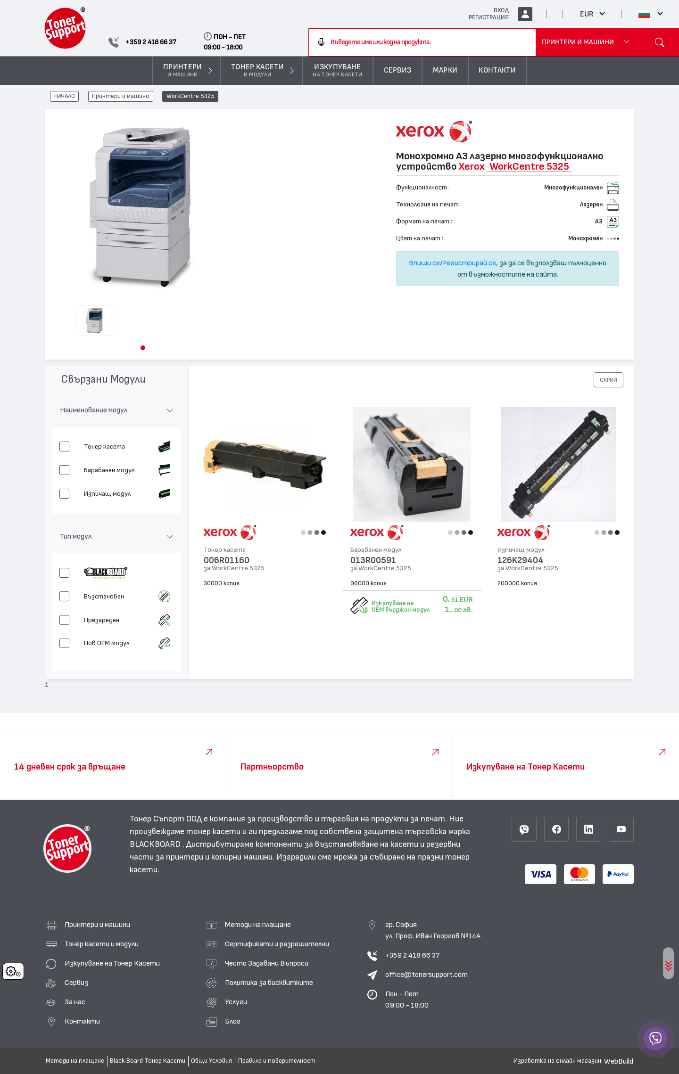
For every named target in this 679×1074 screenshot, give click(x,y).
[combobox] (422, 42)
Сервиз (76, 982)
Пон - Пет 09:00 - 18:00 (407, 999)
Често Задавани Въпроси (266, 963)
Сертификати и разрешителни (277, 944)
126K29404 (520, 560)
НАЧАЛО (64, 96)
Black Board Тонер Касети (147, 1061)
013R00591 (373, 560)
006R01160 (226, 560)
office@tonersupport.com (426, 974)
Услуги (236, 1002)
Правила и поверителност (276, 1061)
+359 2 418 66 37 (412, 955)
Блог (232, 1021)
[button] (143, 347)
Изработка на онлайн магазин (557, 1061)
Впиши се (424, 263)
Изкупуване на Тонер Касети (112, 963)
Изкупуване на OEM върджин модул (401, 606)
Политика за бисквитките (269, 982)
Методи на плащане (258, 924)
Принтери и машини (120, 96)
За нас (75, 1002)
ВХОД (501, 10)
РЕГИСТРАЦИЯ (489, 17)
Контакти (82, 1021)
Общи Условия (211, 1061)
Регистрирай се (469, 263)
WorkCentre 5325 (190, 96)
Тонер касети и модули (102, 944)
